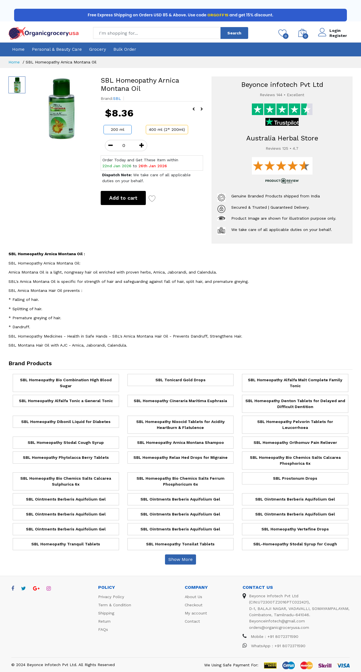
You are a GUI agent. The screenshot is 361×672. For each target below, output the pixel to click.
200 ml (117, 129)
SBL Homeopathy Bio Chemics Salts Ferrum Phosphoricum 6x (180, 481)
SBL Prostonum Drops (295, 478)
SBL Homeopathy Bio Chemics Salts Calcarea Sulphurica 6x (65, 481)
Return (104, 621)
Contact (192, 621)
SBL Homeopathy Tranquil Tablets (65, 544)
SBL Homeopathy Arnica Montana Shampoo (180, 442)
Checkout (193, 605)
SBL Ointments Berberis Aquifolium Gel (66, 499)
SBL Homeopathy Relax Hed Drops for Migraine (180, 457)
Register (338, 35)
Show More (180, 559)
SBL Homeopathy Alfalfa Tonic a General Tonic (66, 400)
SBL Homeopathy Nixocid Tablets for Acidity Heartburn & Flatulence (180, 424)
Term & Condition (114, 605)
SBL (117, 98)
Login (335, 30)
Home (18, 49)
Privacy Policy (111, 596)
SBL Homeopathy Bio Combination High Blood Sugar (66, 383)
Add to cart (123, 198)
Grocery (97, 49)
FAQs (103, 629)
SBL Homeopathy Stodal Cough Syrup (66, 442)
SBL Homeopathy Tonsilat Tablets (180, 544)
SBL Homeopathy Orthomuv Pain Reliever (295, 442)
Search (234, 33)
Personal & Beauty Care (57, 49)
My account (196, 613)
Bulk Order (124, 49)
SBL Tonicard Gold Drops (180, 380)
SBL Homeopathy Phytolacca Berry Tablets (66, 457)
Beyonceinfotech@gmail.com (277, 621)
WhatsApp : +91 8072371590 (274, 646)
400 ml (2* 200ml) (167, 129)
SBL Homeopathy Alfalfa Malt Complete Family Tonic (295, 383)
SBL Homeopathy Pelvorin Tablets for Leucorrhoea (295, 424)
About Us (193, 596)
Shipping (106, 613)
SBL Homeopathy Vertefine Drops (295, 529)
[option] (60, 108)
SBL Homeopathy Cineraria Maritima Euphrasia (180, 400)
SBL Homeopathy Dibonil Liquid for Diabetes (66, 421)
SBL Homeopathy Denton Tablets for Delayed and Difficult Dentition (295, 403)
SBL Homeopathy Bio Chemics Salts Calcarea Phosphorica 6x (295, 460)
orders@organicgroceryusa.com (279, 627)
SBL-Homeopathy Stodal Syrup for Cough (295, 544)
